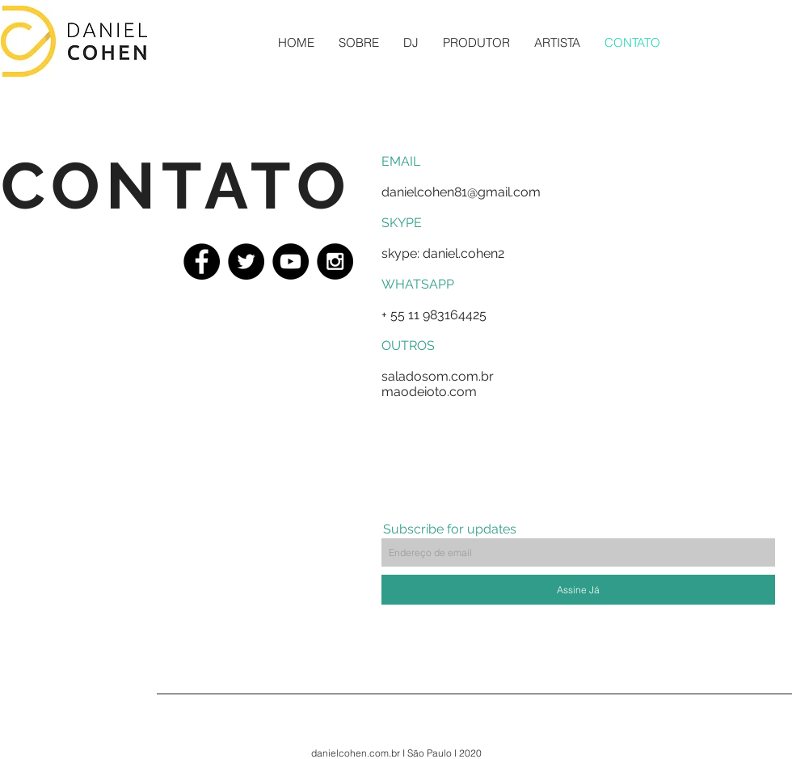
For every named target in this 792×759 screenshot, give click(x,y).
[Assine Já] (578, 590)
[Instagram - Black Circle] (335, 261)
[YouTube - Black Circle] (290, 261)
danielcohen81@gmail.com (461, 192)
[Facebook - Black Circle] (201, 261)
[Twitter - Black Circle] (246, 261)
